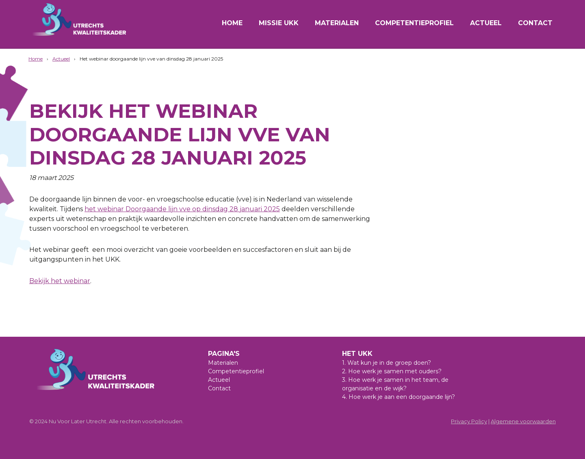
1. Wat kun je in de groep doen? (386, 362)
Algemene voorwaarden (523, 421)
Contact (535, 23)
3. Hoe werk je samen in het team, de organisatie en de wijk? (395, 384)
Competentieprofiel (414, 23)
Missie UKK (279, 23)
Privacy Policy (469, 421)
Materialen (337, 23)
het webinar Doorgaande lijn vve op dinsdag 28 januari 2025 (182, 209)
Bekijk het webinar (59, 281)
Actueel (486, 23)
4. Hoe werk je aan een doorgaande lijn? (398, 397)
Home (232, 23)
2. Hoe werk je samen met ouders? (392, 371)
